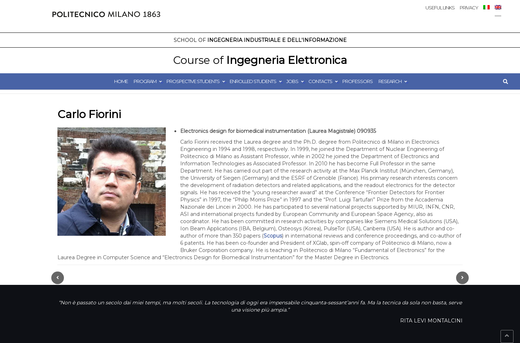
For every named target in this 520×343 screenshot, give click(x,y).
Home (121, 81)
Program (145, 81)
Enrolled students (253, 81)
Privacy (469, 7)
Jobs (292, 81)
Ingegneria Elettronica (260, 60)
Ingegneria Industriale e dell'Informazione (260, 40)
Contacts (320, 81)
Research (390, 81)
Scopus (273, 236)
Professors (357, 81)
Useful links (440, 7)
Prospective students (193, 81)
